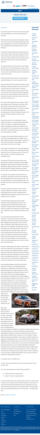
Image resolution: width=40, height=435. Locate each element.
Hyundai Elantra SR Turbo (34, 72)
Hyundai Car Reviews (10, 394)
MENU (20, 11)
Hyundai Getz (35, 234)
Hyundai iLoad (35, 246)
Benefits (2, 422)
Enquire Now (20, 18)
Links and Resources (18, 411)
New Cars (3, 413)
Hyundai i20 (35, 255)
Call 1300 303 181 (33, 8)
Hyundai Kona (35, 76)
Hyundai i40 (35, 266)
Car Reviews (3, 420)
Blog (14, 415)
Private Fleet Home (7, 2)
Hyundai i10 (35, 248)
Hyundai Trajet (35, 213)
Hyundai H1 (35, 244)
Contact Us (3, 424)
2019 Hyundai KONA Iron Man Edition (35, 129)
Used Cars (3, 417)
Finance (2, 419)
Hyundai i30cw (35, 251)
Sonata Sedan (35, 56)
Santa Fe (34, 290)
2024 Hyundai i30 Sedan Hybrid (35, 201)
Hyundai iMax (35, 253)
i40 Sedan (34, 287)
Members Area (16, 409)
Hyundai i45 (35, 260)
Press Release (31, 6)
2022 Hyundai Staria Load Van (35, 177)
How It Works (3, 415)
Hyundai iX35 (35, 258)
